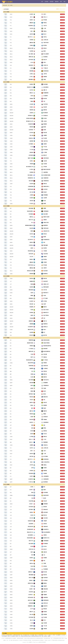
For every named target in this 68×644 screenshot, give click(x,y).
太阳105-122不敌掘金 (11, 636)
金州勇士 (45, 636)
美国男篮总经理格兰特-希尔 (36, 636)
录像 (64, 1)
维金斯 (16, 636)
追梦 (42, 636)
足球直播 (46, 1)
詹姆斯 (49, 636)
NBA (19, 636)
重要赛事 (56, 1)
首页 (42, 1)
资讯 (61, 1)
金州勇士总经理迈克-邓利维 (26, 636)
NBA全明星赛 (4, 636)
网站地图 (44, 642)
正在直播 (62, 14)
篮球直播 (51, 1)
